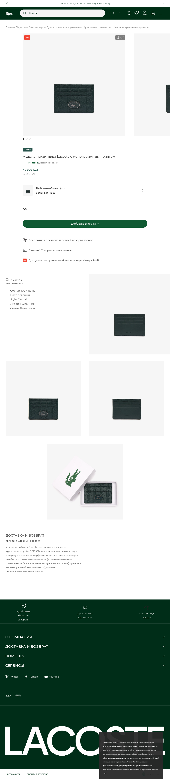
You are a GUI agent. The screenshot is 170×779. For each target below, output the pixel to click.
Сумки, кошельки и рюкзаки (64, 27)
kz (118, 13)
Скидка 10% (37, 250)
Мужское (22, 27)
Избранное (137, 13)
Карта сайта (13, 773)
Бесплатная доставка (43, 240)
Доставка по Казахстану (85, 612)
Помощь (129, 13)
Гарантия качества (37, 773)
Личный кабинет (144, 13)
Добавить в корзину (85, 223)
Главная (10, 27)
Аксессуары (37, 27)
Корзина (152, 13)
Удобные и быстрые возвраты (23, 612)
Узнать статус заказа (146, 612)
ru (111, 13)
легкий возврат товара (77, 240)
